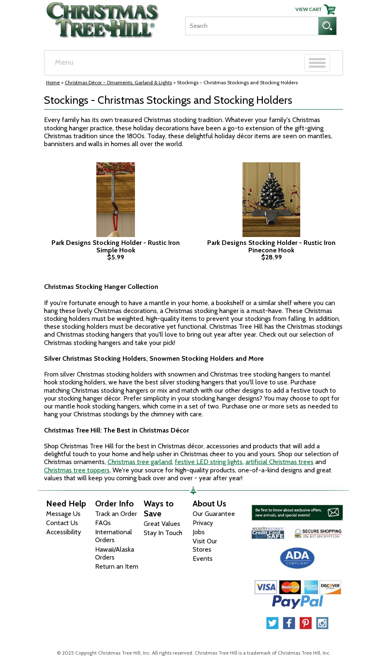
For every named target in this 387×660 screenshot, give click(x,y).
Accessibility (63, 532)
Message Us (63, 514)
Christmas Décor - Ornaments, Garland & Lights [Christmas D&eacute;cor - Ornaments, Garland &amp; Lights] (118, 82)
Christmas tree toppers (77, 470)
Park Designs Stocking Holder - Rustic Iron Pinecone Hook (271, 246)
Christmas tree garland (140, 462)
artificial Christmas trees (279, 462)
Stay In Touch (163, 533)
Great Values (162, 524)
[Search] (251, 26)
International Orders (113, 536)
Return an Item (116, 566)
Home (53, 82)
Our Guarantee (214, 514)
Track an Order (116, 514)
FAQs (103, 523)
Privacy (203, 523)
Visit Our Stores (205, 545)
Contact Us (62, 523)
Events (203, 558)
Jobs (199, 532)
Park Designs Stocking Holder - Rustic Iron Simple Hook (115, 246)
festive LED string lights (208, 462)
